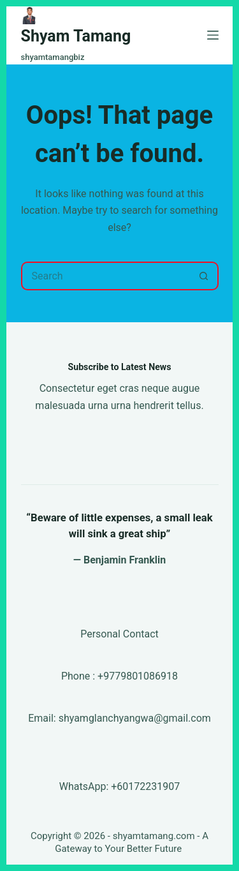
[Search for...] (105, 276)
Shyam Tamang (76, 36)
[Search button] (204, 276)
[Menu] (213, 35)
